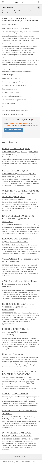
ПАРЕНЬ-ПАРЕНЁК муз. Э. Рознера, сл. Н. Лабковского (17, 461)
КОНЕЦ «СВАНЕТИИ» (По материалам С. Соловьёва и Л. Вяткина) (15, 332)
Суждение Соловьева (12, 354)
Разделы (24, 456)
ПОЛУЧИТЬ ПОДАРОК (13, 130)
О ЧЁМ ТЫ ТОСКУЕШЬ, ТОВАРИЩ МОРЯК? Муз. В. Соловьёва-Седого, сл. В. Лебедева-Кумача (20, 194)
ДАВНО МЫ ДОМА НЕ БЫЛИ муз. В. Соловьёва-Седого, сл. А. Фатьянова (20, 284)
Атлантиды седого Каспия (15, 393)
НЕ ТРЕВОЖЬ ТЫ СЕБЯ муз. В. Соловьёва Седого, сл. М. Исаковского (18, 307)
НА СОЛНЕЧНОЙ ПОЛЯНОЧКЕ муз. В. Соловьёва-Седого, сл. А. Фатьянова (20, 219)
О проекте (16, 456)
